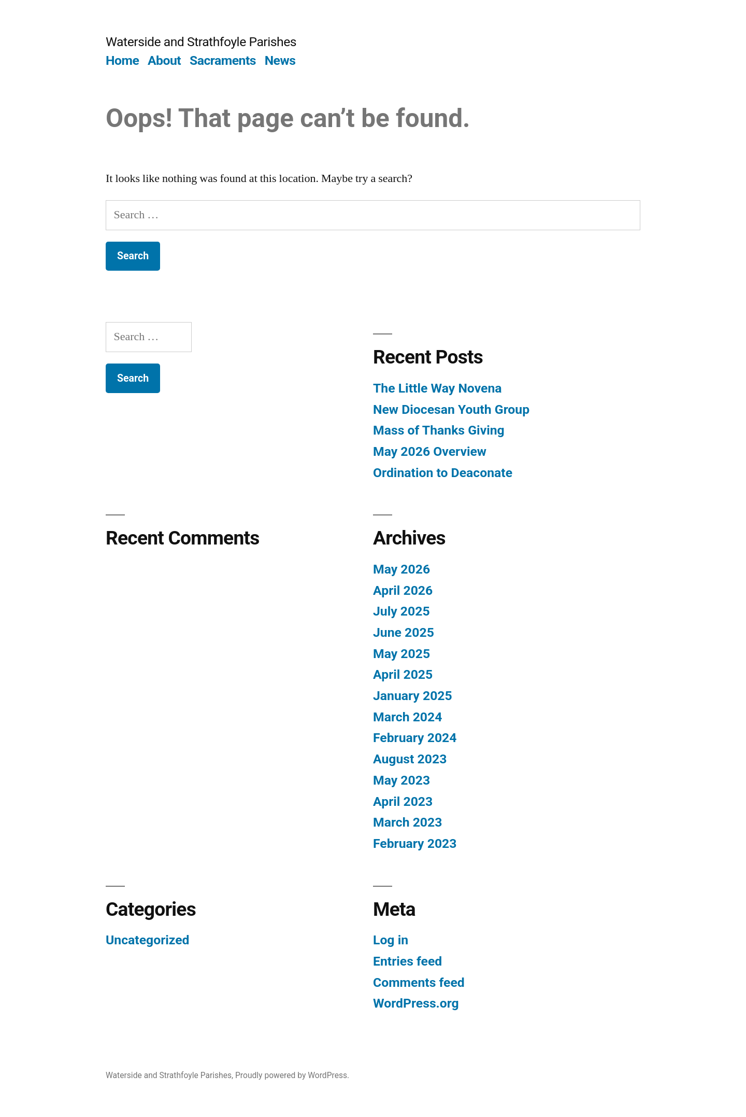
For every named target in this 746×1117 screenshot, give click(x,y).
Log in (390, 939)
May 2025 (401, 653)
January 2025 (412, 695)
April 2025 (403, 674)
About (164, 60)
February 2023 (414, 843)
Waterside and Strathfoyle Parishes (201, 41)
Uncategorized (148, 939)
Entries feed (407, 961)
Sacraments (223, 60)
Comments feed (419, 982)
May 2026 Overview (429, 451)
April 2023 (403, 801)
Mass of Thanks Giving (439, 430)
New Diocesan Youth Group (451, 409)
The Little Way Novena (437, 388)
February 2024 (414, 737)
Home (122, 60)
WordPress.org (416, 1003)
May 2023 (401, 780)
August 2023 (410, 758)
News (280, 60)
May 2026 (401, 569)
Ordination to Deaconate (442, 472)
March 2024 (407, 716)
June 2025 (403, 632)
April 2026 (403, 590)
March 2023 (407, 822)
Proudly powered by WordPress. (292, 1075)
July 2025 (401, 611)
